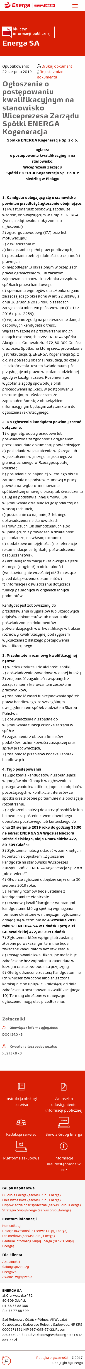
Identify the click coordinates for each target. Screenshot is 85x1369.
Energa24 (9, 1272)
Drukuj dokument (54, 66)
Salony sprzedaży (15, 1267)
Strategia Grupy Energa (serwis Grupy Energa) (36, 1210)
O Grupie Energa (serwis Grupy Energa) (31, 1195)
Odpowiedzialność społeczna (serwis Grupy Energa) (41, 1205)
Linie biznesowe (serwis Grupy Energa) (31, 1200)
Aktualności (11, 1262)
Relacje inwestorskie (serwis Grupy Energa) (35, 1231)
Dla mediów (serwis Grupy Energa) (28, 1236)
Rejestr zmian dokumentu (50, 74)
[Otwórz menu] (75, 5)
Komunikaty (11, 1226)
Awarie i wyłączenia (17, 1277)
